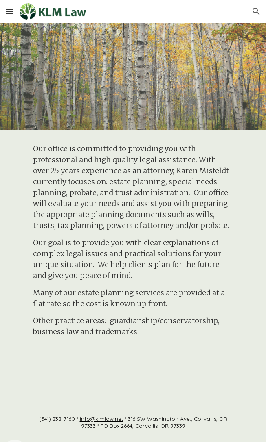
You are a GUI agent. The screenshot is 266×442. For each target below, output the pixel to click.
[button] (10, 11)
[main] (133, 266)
